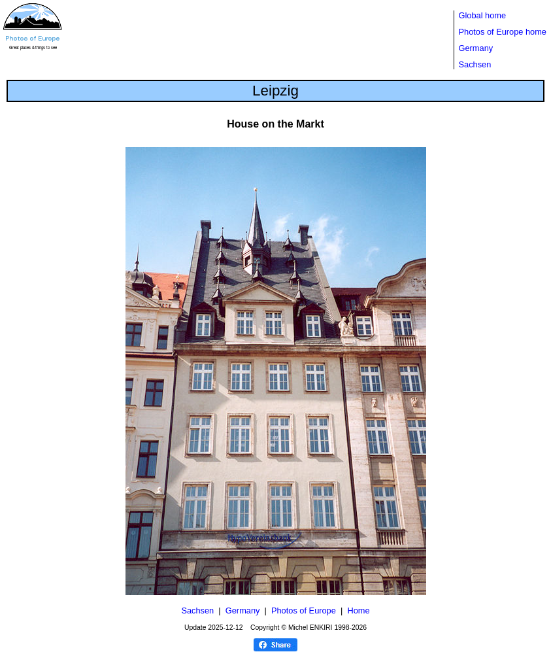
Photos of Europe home (502, 32)
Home (358, 610)
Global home (483, 15)
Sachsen (475, 64)
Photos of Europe (303, 610)
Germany (476, 48)
